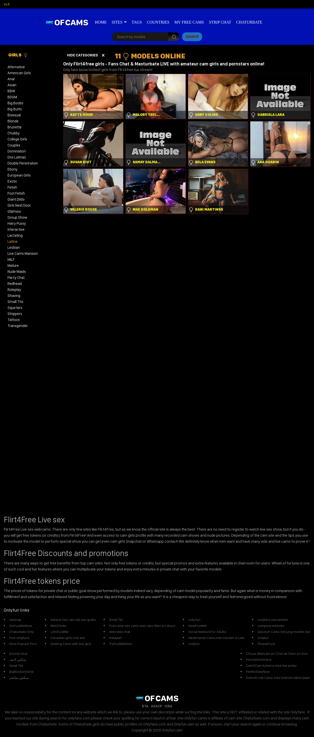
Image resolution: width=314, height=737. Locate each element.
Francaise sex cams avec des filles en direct (142, 626)
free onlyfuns (19, 638)
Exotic (12, 181)
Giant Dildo (16, 199)
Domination (17, 151)
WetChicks (58, 626)
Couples (14, 145)
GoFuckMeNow (20, 626)
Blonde (13, 121)
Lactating (15, 235)
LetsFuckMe (59, 632)
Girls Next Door (19, 205)
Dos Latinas (17, 157)
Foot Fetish (16, 193)
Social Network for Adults (207, 632)
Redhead (15, 283)
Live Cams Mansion (23, 253)
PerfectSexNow (258, 672)
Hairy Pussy (17, 223)
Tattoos (14, 319)
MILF (11, 259)
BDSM (12, 97)
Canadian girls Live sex (67, 638)
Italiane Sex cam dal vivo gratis (73, 620)
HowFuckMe (197, 626)
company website (271, 626)
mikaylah (115, 638)
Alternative (16, 67)
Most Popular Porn (23, 644)
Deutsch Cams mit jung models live (284, 632)
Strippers (15, 313)
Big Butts (15, 109)
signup (192, 36)
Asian (12, 85)
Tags (137, 22)
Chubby (14, 133)
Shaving (14, 295)
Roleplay (14, 289)
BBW (11, 91)
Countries (158, 22)
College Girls (17, 139)
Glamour (14, 211)
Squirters (15, 307)
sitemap (15, 620)
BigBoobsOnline (21, 672)
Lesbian (14, 247)
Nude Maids (17, 271)
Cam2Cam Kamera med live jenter (271, 666)
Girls (18, 55)
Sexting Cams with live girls (70, 644)
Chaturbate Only (21, 632)
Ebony (12, 169)
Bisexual (14, 115)
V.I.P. (7, 4)
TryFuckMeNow (120, 644)
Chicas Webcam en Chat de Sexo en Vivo (277, 653)
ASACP (156, 706)
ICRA (168, 706)
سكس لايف (17, 660)
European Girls (19, 175)
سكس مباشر (19, 678)
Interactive (16, 229)
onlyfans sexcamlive (273, 620)
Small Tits (15, 301)
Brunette (15, 127)
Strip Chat (220, 22)
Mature (13, 265)
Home (101, 22)
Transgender (18, 325)
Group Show (17, 217)
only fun (194, 620)
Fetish (12, 187)
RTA (145, 706)
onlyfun (194, 644)
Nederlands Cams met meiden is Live (216, 638)
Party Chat (16, 277)
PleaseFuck (266, 644)
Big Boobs (15, 103)
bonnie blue (18, 653)
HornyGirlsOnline (259, 660)
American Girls (19, 73)
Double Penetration (23, 163)
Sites (117, 22)
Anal (11, 79)
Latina (12, 241)
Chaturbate (249, 22)
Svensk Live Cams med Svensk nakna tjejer (278, 678)
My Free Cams (189, 22)
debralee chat (119, 632)
